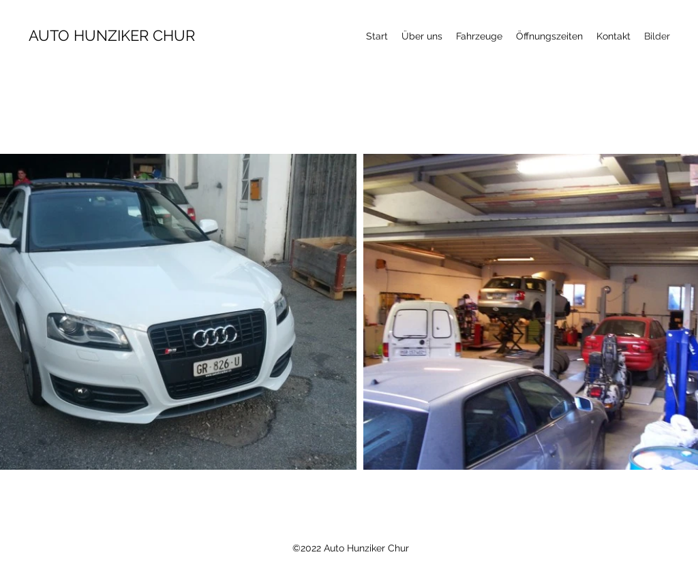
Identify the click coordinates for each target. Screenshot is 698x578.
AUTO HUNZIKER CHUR (112, 35)
